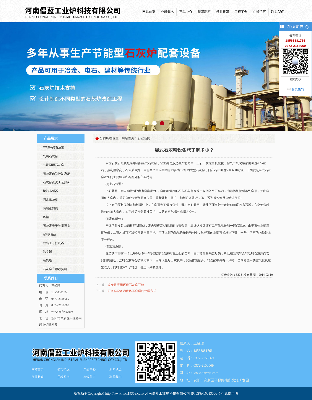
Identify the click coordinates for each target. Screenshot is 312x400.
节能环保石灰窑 (53, 147)
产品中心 (185, 11)
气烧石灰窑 (50, 156)
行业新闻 (222, 11)
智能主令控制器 (53, 243)
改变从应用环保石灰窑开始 (126, 285)
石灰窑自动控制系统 (56, 173)
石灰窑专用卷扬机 (55, 269)
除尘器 (47, 251)
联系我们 (277, 11)
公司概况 (167, 11)
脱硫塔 (47, 260)
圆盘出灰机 (50, 199)
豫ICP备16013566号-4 (207, 393)
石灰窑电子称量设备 (56, 225)
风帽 (46, 217)
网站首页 (148, 11)
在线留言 (259, 11)
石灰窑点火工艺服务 (56, 182)
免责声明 (231, 393)
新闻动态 (204, 11)
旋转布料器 (50, 191)
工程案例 (240, 11)
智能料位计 (50, 234)
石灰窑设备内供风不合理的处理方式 (132, 291)
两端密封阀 (50, 208)
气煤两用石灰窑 (53, 165)
